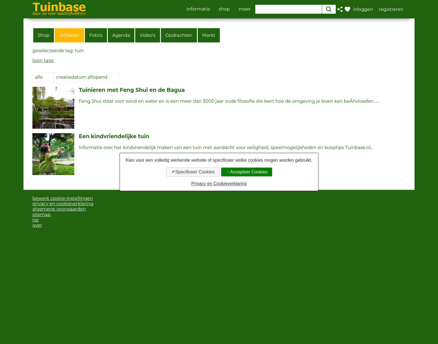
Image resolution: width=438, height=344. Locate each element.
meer (245, 9)
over (37, 225)
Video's (148, 35)
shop (224, 9)
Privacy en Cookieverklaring (219, 183)
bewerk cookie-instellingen (62, 198)
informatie (198, 9)
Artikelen (69, 35)
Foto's (96, 35)
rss (35, 220)
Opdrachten (178, 35)
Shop (43, 35)
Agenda (121, 35)
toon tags (43, 60)
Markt (208, 35)
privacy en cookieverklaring (62, 203)
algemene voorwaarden (59, 209)
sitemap (41, 214)
